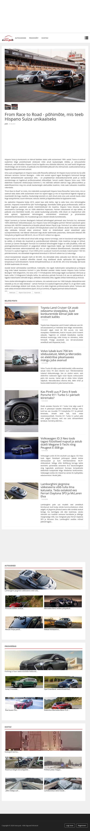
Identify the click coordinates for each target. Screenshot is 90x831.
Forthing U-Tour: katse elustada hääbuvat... (21, 671)
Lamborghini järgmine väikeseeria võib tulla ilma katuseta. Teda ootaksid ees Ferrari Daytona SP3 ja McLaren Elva (61, 490)
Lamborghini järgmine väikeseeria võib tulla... (22, 591)
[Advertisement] (45, 16)
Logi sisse (69, 825)
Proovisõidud (10, 646)
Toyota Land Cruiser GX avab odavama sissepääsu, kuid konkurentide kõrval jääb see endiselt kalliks (60, 312)
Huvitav (44, 38)
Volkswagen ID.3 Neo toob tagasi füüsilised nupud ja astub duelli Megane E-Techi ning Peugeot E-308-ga (61, 442)
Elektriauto (12, 292)
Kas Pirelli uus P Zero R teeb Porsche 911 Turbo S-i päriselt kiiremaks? (60, 395)
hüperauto (37, 292)
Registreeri (82, 825)
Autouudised (20, 38)
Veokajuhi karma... (12, 752)
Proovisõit (33, 38)
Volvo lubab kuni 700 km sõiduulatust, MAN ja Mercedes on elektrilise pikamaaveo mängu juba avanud (61, 355)
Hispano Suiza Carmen (25, 292)
